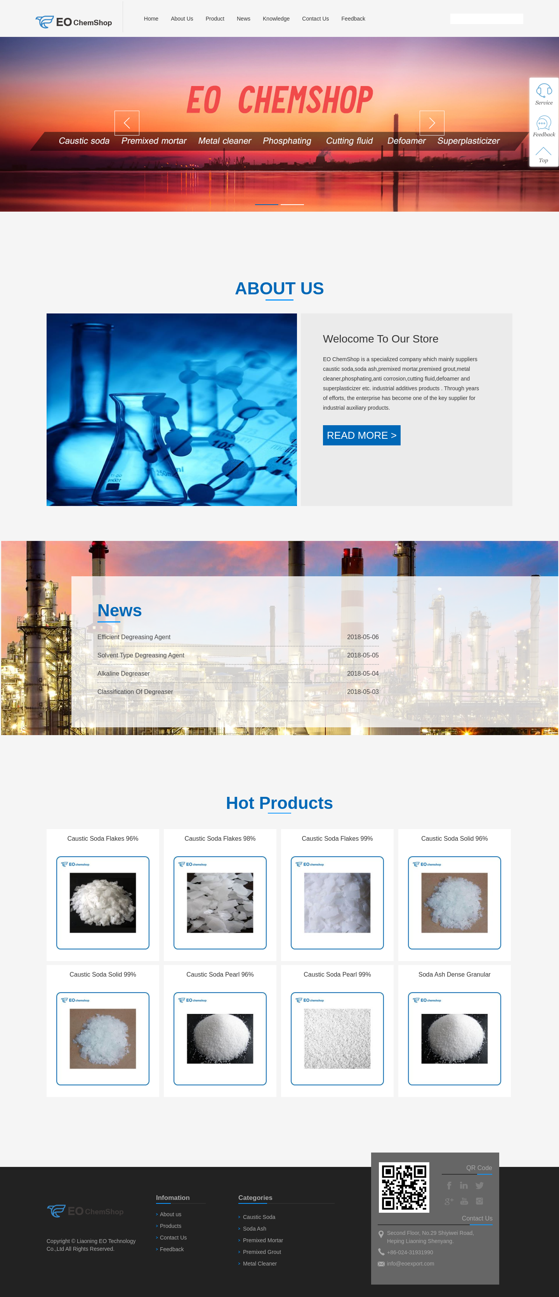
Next (432, 123)
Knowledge (276, 19)
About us (170, 1214)
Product (215, 19)
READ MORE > (362, 435)
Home (151, 19)
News (243, 19)
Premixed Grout (262, 1252)
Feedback (353, 19)
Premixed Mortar (263, 1240)
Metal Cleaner (260, 1263)
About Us (182, 19)
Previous (127, 123)
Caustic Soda (259, 1217)
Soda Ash (254, 1229)
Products (170, 1226)
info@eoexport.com (410, 1263)
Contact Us (315, 19)
